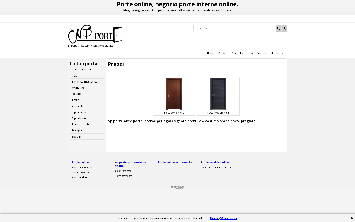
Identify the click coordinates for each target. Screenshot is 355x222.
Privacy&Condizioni (223, 218)
